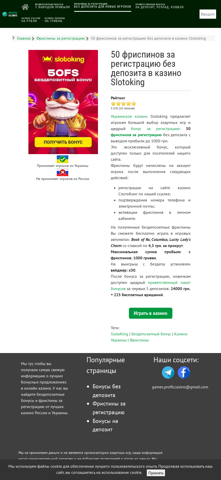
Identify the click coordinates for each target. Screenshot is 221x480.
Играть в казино (150, 313)
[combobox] (208, 14)
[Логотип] (10, 13)
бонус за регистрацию (155, 128)
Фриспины (139, 340)
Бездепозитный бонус (151, 333)
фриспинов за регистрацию (136, 134)
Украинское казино (129, 116)
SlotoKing (119, 333)
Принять (155, 472)
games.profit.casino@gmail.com (180, 386)
